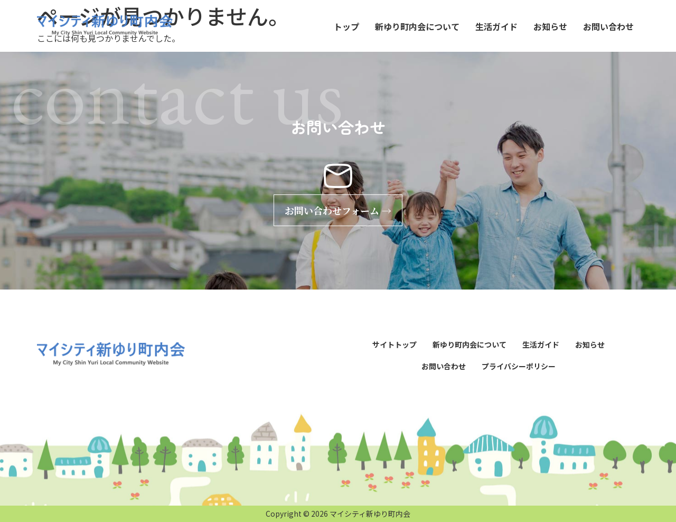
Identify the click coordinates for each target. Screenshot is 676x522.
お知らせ (550, 26)
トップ (346, 26)
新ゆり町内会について (417, 26)
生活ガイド (496, 26)
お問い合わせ (608, 26)
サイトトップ (394, 344)
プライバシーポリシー (519, 366)
